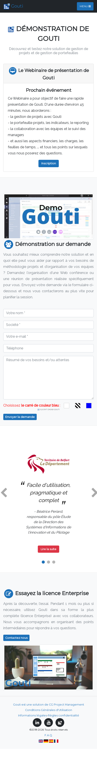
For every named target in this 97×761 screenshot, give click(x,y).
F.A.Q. (49, 735)
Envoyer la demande (20, 417)
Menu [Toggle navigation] (85, 6)
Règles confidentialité (63, 715)
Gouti (13, 6)
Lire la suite (48, 549)
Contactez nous (16, 637)
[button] (3, 493)
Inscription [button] (48, 163)
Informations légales (32, 715)
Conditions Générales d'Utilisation (48, 710)
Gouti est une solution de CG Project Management (48, 704)
